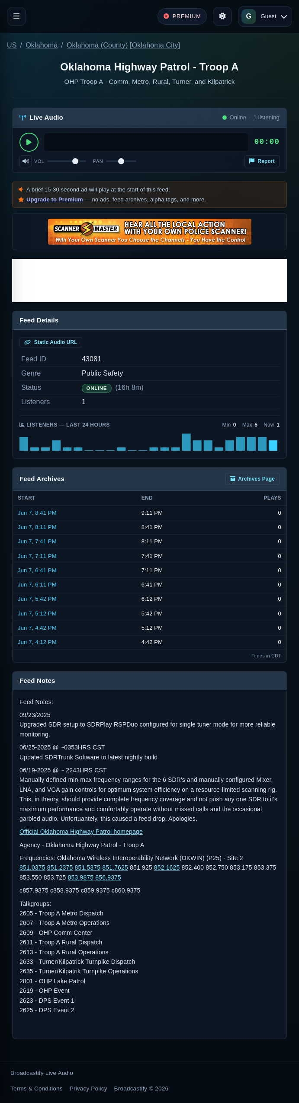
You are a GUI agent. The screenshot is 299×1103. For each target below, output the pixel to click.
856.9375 (108, 877)
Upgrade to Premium (54, 199)
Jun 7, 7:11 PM (37, 556)
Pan (98, 161)
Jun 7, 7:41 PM (37, 541)
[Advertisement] (149, 280)
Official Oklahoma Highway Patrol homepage (81, 831)
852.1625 (167, 867)
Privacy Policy (88, 1088)
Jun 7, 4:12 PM (37, 642)
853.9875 (81, 877)
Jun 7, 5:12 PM (37, 613)
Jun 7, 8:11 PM (37, 527)
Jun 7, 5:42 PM (37, 599)
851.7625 (115, 867)
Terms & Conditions (36, 1088)
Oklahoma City (155, 45)
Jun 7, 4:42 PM (37, 628)
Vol (39, 161)
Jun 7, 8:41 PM (37, 513)
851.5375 (88, 867)
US (12, 45)
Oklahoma (42, 45)
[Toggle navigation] (16, 16)
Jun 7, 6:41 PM (37, 570)
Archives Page (252, 479)
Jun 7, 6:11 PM (37, 584)
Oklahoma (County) (97, 45)
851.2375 (60, 867)
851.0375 (32, 867)
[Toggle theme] (222, 16)
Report (262, 161)
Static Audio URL (50, 342)
